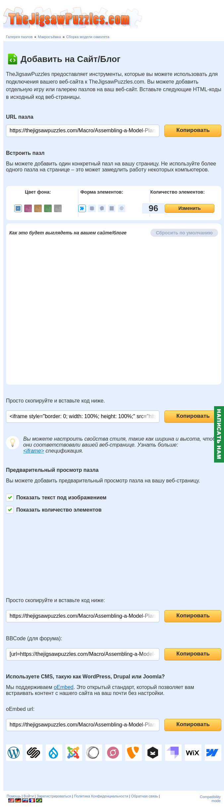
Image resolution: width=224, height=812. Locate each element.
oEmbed (64, 687)
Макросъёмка (49, 37)
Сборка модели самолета (87, 37)
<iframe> (33, 451)
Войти (29, 796)
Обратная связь (144, 796)
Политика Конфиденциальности (101, 796)
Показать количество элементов (54, 510)
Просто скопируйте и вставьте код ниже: (55, 600)
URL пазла (19, 117)
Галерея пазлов (19, 37)
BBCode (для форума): (34, 638)
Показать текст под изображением (56, 497)
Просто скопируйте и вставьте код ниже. (55, 401)
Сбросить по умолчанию (184, 232)
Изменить (189, 208)
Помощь (14, 796)
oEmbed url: (20, 709)
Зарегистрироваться (54, 796)
